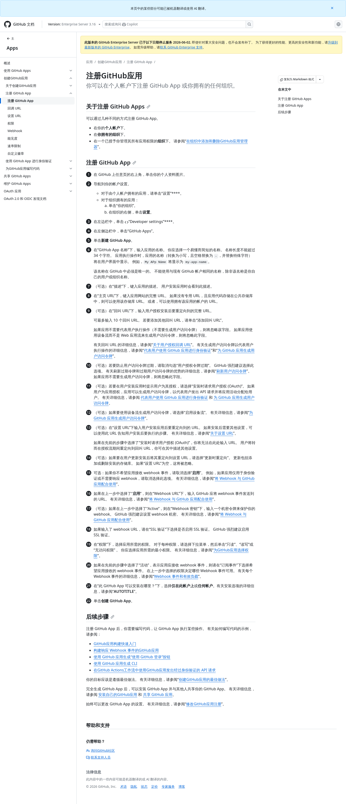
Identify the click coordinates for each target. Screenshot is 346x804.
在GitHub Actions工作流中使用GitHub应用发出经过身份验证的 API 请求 (155, 670)
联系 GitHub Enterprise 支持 (181, 47)
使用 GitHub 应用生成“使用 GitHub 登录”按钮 (132, 656)
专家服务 (168, 786)
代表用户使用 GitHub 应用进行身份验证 (177, 350)
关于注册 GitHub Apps (118, 106)
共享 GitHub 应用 (157, 694)
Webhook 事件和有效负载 (176, 576)
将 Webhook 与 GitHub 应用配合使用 (180, 499)
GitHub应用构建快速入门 (115, 643)
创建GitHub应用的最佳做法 (202, 679)
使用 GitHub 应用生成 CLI (115, 663)
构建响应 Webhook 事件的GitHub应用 (126, 650)
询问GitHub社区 (100, 750)
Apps (12, 48)
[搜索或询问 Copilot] (178, 24)
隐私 (134, 786)
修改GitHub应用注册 (203, 704)
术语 (123, 786)
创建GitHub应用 (110, 62)
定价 (154, 786)
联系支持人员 (98, 757)
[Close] (332, 7)
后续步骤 (100, 616)
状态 (144, 786)
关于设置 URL (221, 433)
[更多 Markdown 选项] (320, 79)
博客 (182, 786)
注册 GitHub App (139, 62)
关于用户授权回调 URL (172, 344)
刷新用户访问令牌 (231, 371)
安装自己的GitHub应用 (117, 694)
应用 (89, 62)
